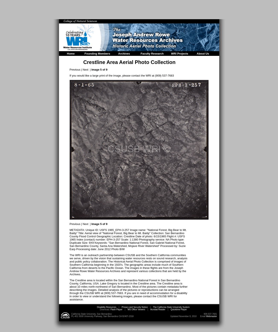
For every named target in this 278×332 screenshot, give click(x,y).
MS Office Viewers (136, 309)
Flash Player (116, 309)
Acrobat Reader (157, 309)
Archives (124, 53)
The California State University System (171, 307)
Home (71, 53)
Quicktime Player (179, 309)
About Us (203, 53)
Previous (75, 69)
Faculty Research (152, 53)
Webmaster (211, 316)
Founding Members (97, 53)
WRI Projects (179, 53)
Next (85, 69)
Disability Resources (106, 307)
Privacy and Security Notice (135, 307)
